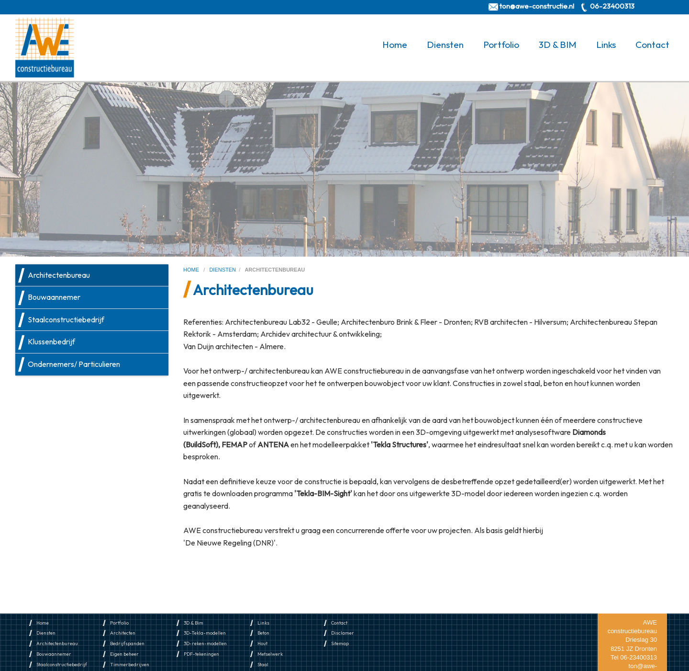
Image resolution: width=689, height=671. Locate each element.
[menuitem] (396, 44)
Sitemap (340, 643)
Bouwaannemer (54, 297)
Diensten (445, 44)
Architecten (122, 633)
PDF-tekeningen (201, 654)
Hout (262, 643)
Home (394, 44)
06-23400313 (612, 6)
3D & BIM (558, 44)
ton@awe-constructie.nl (537, 6)
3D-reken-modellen (205, 643)
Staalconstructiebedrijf (66, 319)
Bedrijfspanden (127, 643)
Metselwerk (270, 654)
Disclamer (342, 633)
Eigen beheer (124, 654)
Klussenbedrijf (51, 341)
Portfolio (501, 44)
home (191, 270)
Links (606, 44)
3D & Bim (193, 623)
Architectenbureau (59, 275)
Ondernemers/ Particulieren (74, 364)
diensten (222, 270)
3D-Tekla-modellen (205, 633)
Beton (263, 633)
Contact (652, 44)
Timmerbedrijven (129, 664)
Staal (262, 664)
